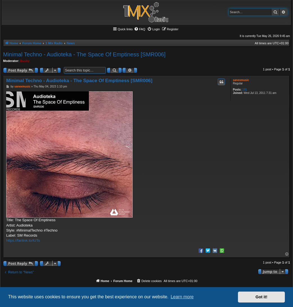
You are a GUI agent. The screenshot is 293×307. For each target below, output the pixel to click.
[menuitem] (139, 29)
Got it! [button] (261, 297)
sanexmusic (241, 80)
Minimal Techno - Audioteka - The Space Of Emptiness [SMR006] (84, 54)
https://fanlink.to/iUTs (23, 240)
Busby (25, 61)
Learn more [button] (182, 296)
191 (244, 89)
